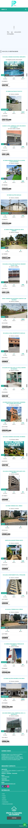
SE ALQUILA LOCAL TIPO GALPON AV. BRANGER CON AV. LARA (14, 264)
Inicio (3, 793)
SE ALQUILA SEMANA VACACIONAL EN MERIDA (14, 436)
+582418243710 (5, 780)
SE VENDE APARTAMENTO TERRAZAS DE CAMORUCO (14, 644)
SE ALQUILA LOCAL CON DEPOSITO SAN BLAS (14, 333)
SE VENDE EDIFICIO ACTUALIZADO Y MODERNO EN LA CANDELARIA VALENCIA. (14, 403)
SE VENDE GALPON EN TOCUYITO (14, 91)
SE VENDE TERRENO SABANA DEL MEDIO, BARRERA (14, 230)
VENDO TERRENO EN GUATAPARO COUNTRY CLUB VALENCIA (14, 299)
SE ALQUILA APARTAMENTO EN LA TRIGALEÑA (14, 575)
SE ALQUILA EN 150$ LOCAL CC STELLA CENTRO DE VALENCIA (14, 368)
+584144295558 (5, 776)
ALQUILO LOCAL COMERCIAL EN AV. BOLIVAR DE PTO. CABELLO (14, 126)
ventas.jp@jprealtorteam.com (8, 783)
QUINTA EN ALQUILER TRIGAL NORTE (14, 540)
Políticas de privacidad (7, 804)
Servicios (4, 799)
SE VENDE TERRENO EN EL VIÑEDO (14, 505)
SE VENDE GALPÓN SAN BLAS (14, 195)
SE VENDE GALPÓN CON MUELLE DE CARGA (14, 678)
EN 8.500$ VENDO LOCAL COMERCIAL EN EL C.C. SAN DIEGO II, (14, 713)
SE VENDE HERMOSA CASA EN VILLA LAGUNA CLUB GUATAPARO (14, 161)
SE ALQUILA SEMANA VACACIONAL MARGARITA (14, 56)
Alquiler (4, 797)
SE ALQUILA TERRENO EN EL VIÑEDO (14, 609)
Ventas (4, 795)
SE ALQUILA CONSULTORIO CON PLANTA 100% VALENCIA (14, 472)
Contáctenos (5, 802)
